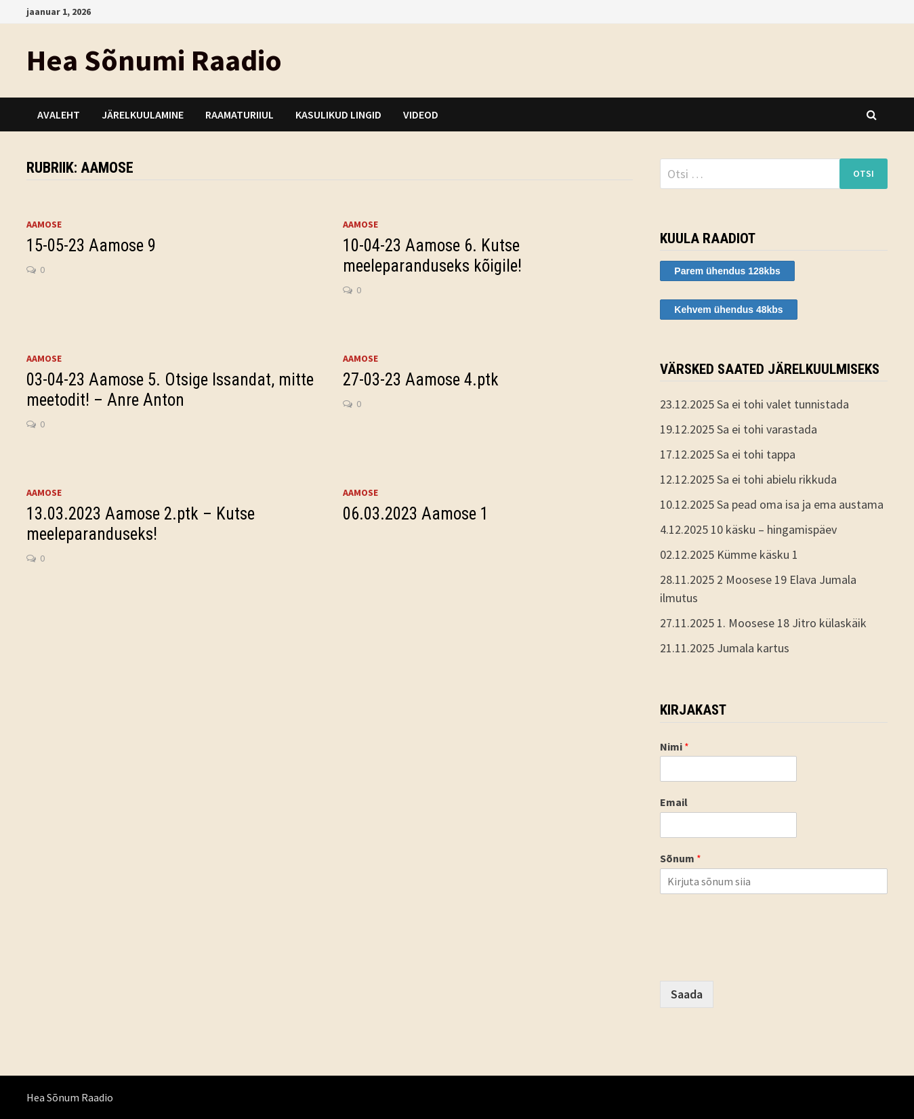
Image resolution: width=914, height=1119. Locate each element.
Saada (687, 994)
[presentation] (763, 958)
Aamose (44, 224)
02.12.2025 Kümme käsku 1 (729, 554)
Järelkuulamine (143, 114)
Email (674, 802)
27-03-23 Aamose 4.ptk (421, 379)
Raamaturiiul (239, 114)
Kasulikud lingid (338, 114)
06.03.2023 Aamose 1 (416, 514)
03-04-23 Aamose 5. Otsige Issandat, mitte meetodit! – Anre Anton (170, 390)
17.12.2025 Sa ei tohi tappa (727, 454)
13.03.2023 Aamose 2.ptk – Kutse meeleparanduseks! (140, 524)
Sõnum (680, 858)
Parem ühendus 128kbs (727, 271)
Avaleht (58, 114)
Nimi (674, 746)
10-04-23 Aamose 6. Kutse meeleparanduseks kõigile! (432, 256)
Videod (420, 114)
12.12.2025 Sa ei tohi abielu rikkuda (748, 479)
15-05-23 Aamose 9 (91, 245)
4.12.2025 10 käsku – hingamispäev (748, 529)
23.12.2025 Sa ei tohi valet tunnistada (754, 404)
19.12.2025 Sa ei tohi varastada (738, 429)
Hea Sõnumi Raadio (154, 60)
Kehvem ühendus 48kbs (728, 309)
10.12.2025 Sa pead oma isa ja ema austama (772, 504)
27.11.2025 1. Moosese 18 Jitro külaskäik (763, 623)
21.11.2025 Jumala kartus (724, 648)
